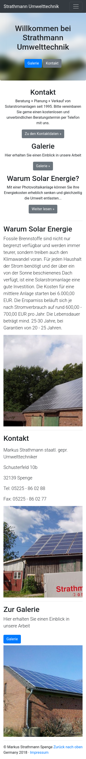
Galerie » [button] (43, 166)
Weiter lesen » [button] (43, 209)
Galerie (33, 63)
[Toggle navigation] (75, 6)
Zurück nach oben (68, 747)
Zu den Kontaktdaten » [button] (43, 134)
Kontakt (52, 63)
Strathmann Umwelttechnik (31, 6)
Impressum (39, 752)
